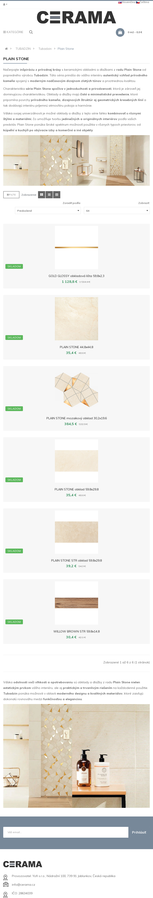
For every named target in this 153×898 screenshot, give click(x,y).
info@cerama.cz (23, 885)
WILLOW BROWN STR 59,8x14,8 (76, 631)
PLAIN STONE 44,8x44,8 (76, 347)
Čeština (142, 2)
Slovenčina (126, 2)
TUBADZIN (23, 48)
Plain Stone (66, 48)
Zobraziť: (144, 203)
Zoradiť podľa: (72, 203)
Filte (11, 194)
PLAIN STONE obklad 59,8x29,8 (77, 489)
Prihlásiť (139, 832)
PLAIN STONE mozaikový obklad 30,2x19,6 (76, 418)
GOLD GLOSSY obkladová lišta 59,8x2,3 (76, 276)
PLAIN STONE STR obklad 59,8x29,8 (76, 560)
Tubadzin (45, 48)
